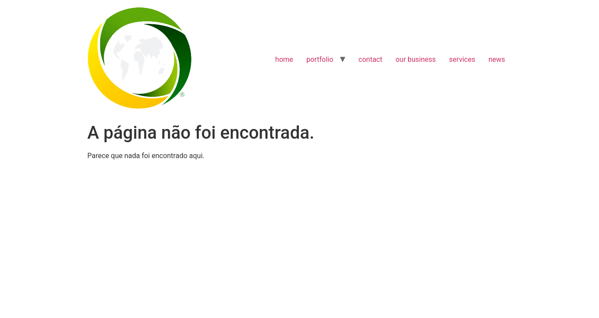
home (284, 59)
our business (416, 59)
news (496, 59)
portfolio (319, 59)
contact (370, 59)
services (462, 59)
